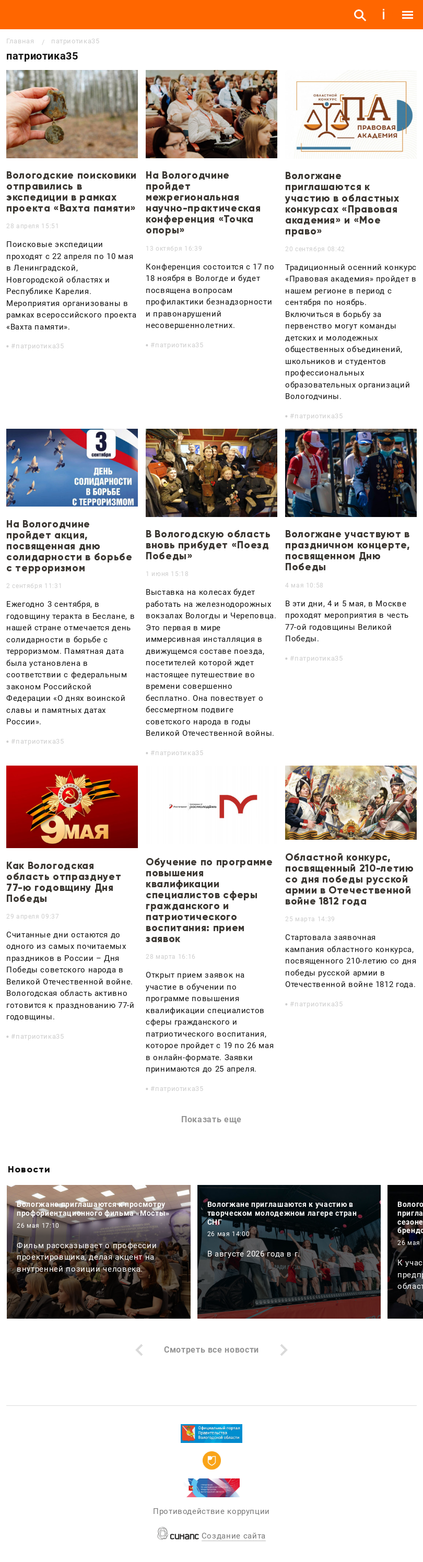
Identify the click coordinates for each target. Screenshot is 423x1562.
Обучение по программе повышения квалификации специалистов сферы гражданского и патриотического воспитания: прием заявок (209, 900)
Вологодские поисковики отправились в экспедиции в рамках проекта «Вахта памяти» (71, 191)
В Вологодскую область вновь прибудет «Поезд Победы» (208, 545)
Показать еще (211, 1119)
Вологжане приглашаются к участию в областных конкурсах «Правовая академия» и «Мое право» (342, 203)
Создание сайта (234, 1536)
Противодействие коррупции (211, 1511)
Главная (20, 41)
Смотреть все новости (211, 1350)
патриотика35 (40, 346)
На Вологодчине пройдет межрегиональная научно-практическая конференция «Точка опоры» (203, 203)
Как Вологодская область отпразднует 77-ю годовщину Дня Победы (63, 882)
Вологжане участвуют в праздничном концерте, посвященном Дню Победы (347, 550)
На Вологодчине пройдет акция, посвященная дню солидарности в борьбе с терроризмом (69, 546)
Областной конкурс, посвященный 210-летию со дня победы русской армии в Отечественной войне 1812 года (349, 879)
